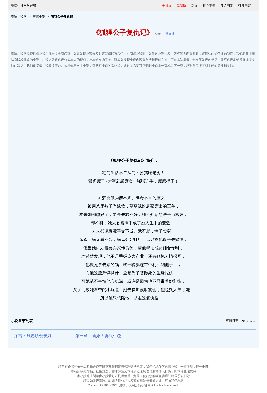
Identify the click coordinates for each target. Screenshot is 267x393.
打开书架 (244, 5)
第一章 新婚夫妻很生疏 (98, 336)
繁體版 (181, 5)
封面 (194, 5)
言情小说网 (142, 385)
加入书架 (227, 5)
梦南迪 (170, 34)
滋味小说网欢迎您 (23, 5)
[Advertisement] (133, 110)
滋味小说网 (19, 17)
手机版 (167, 5)
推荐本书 (209, 5)
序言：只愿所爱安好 (33, 336)
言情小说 (39, 17)
